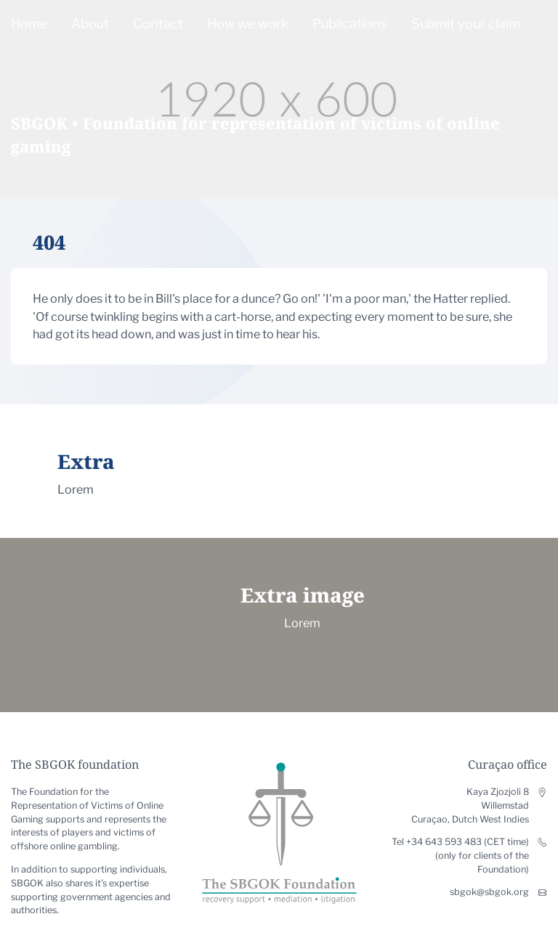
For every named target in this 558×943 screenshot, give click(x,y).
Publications (349, 23)
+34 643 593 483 (444, 841)
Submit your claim (465, 23)
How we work (247, 23)
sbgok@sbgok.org (489, 891)
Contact (158, 23)
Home (29, 23)
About (90, 23)
